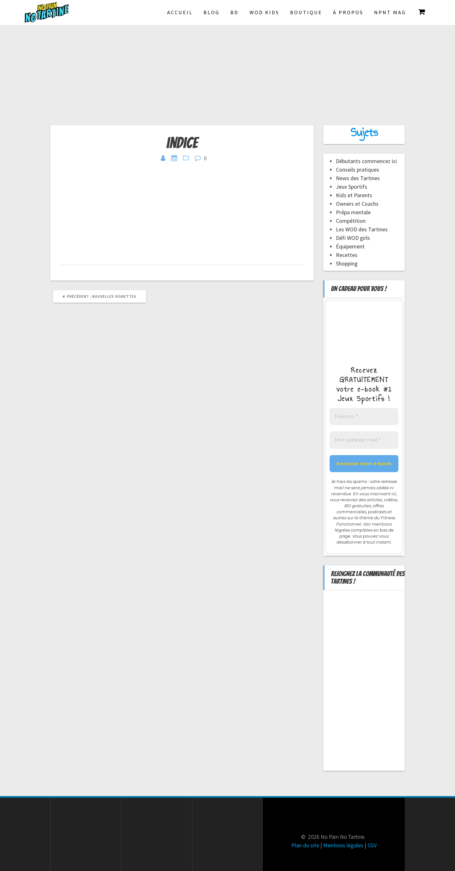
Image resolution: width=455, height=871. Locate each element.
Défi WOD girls (353, 237)
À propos (348, 12)
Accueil (180, 12)
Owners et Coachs (357, 203)
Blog (211, 12)
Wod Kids (264, 12)
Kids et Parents (354, 195)
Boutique (306, 12)
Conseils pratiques (357, 169)
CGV (372, 845)
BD (234, 12)
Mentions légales (343, 845)
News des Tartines (358, 178)
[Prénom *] (364, 416)
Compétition (351, 220)
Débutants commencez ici (366, 161)
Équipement (350, 246)
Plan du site (305, 845)
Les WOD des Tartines (362, 229)
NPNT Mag (390, 12)
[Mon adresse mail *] (364, 440)
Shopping (347, 263)
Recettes (346, 255)
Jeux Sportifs (351, 186)
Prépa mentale (353, 212)
